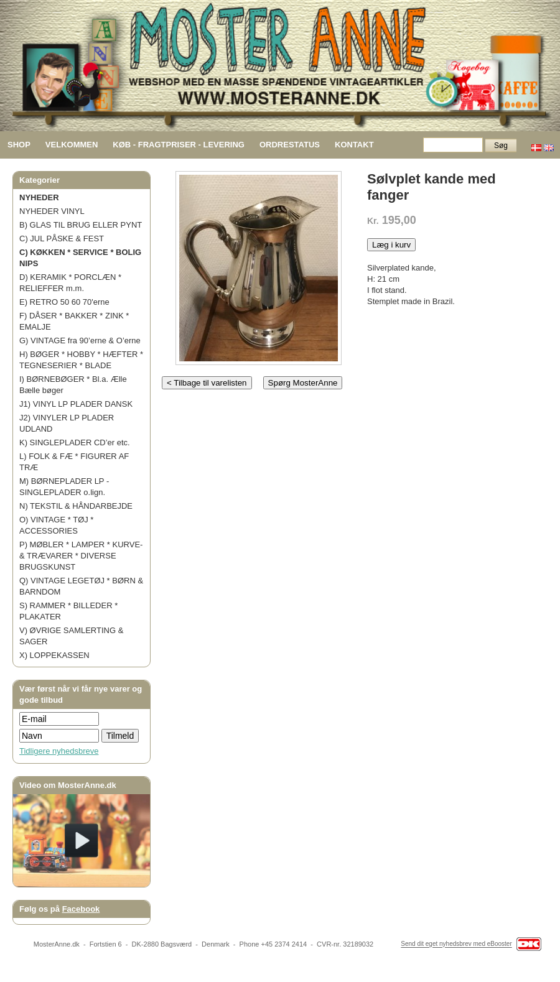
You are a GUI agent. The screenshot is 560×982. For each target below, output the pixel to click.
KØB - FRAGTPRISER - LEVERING (179, 144)
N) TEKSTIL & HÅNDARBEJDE (76, 506)
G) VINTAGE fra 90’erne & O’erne (80, 340)
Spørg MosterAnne (303, 382)
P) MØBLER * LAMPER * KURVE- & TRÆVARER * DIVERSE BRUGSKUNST (80, 556)
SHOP (18, 144)
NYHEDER (39, 197)
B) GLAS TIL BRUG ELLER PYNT (80, 224)
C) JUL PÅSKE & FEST (61, 238)
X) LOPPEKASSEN (54, 655)
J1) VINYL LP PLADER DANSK (76, 404)
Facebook (81, 909)
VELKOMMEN (71, 144)
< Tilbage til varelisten (207, 382)
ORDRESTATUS (289, 144)
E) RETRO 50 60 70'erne (64, 302)
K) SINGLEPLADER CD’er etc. (74, 442)
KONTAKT (354, 144)
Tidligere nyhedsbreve (58, 751)
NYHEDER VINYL (52, 211)
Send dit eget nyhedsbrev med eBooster (456, 944)
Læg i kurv (391, 244)
